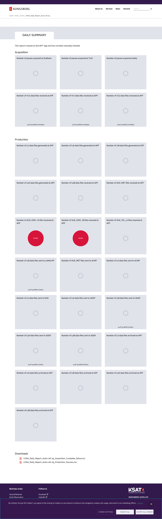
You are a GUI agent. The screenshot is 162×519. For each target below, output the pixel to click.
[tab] (34, 35)
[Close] (151, 505)
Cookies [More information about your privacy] (140, 504)
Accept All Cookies (144, 513)
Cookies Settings (105, 513)
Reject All (125, 513)
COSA (22, 16)
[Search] (151, 8)
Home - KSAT (14, 16)
